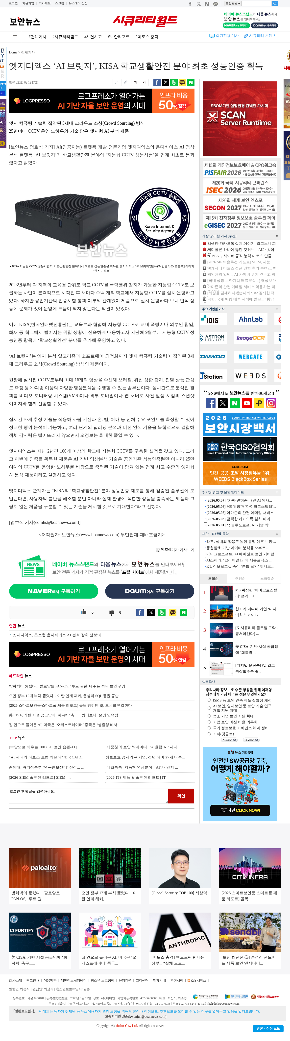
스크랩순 (267, 579)
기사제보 (45, 3)
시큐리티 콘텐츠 (262, 36)
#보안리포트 (119, 37)
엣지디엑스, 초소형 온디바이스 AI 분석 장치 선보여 (57, 635)
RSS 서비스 (198, 980)
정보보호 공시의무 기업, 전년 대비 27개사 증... (145, 757)
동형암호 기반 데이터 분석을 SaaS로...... (238, 548)
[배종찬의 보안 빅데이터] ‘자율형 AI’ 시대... (143, 747)
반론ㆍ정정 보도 (268, 1029)
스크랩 (59, 3)
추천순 (240, 579)
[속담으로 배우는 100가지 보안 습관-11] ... (45, 747)
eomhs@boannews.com (56, 522)
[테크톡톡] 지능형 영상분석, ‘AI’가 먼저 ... (141, 767)
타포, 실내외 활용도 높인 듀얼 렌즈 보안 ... (241, 542)
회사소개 (15, 980)
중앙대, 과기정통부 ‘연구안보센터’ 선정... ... (46, 767)
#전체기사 (38, 37)
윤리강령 (125, 980)
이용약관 (50, 980)
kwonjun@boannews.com (147, 1016)
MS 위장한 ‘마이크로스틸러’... (241, 506)
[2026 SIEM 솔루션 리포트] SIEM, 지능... (240, 262)
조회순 (213, 579)
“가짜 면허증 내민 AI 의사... (239, 500)
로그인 (13, 3)
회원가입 (28, 3)
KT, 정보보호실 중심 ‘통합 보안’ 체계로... (240, 566)
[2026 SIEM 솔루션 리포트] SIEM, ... (40, 777)
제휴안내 (159, 980)
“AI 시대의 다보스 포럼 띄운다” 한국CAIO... (46, 757)
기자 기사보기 (175, 550)
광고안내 (32, 980)
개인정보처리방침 (73, 980)
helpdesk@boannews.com (223, 1003)
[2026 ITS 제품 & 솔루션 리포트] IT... (137, 777)
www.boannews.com (99, 534)
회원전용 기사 (227, 36)
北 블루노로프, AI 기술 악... (238, 525)
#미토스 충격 (147, 37)
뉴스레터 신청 (78, 3)
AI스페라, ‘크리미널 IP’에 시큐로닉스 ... (238, 560)
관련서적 (176, 980)
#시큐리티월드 (65, 37)
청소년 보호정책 (102, 980)
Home (13, 52)
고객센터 (142, 980)
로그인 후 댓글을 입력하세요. (88, 796)
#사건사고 (93, 37)
